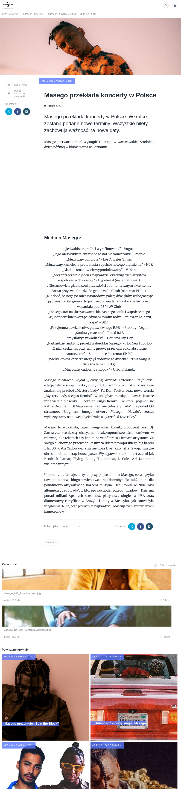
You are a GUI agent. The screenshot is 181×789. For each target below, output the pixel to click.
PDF (65, 501)
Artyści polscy (33, 14)
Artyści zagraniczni (62, 14)
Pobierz (37, 575)
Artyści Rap (87, 14)
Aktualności (10, 14)
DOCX (79, 501)
